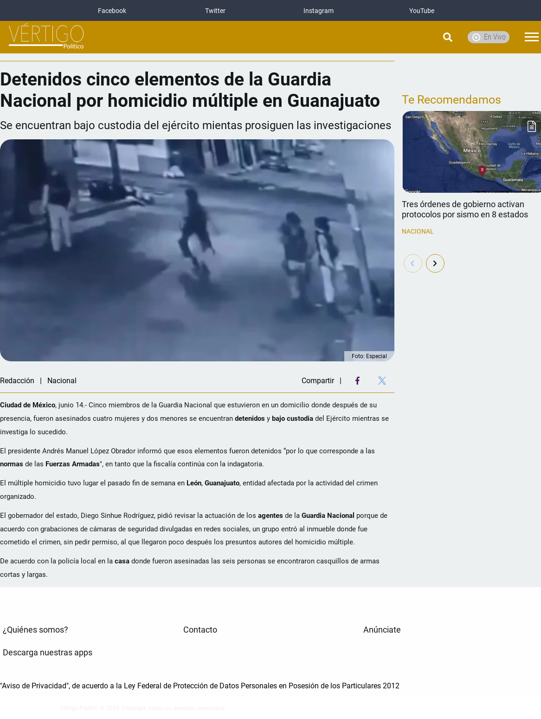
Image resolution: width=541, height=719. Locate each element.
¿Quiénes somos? (35, 629)
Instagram (318, 10)
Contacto (200, 629)
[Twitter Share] (382, 381)
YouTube (421, 10)
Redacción (17, 380)
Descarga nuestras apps (47, 652)
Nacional (418, 231)
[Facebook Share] (357, 381)
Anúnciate (382, 629)
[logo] (46, 37)
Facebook (112, 10)
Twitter (215, 10)
